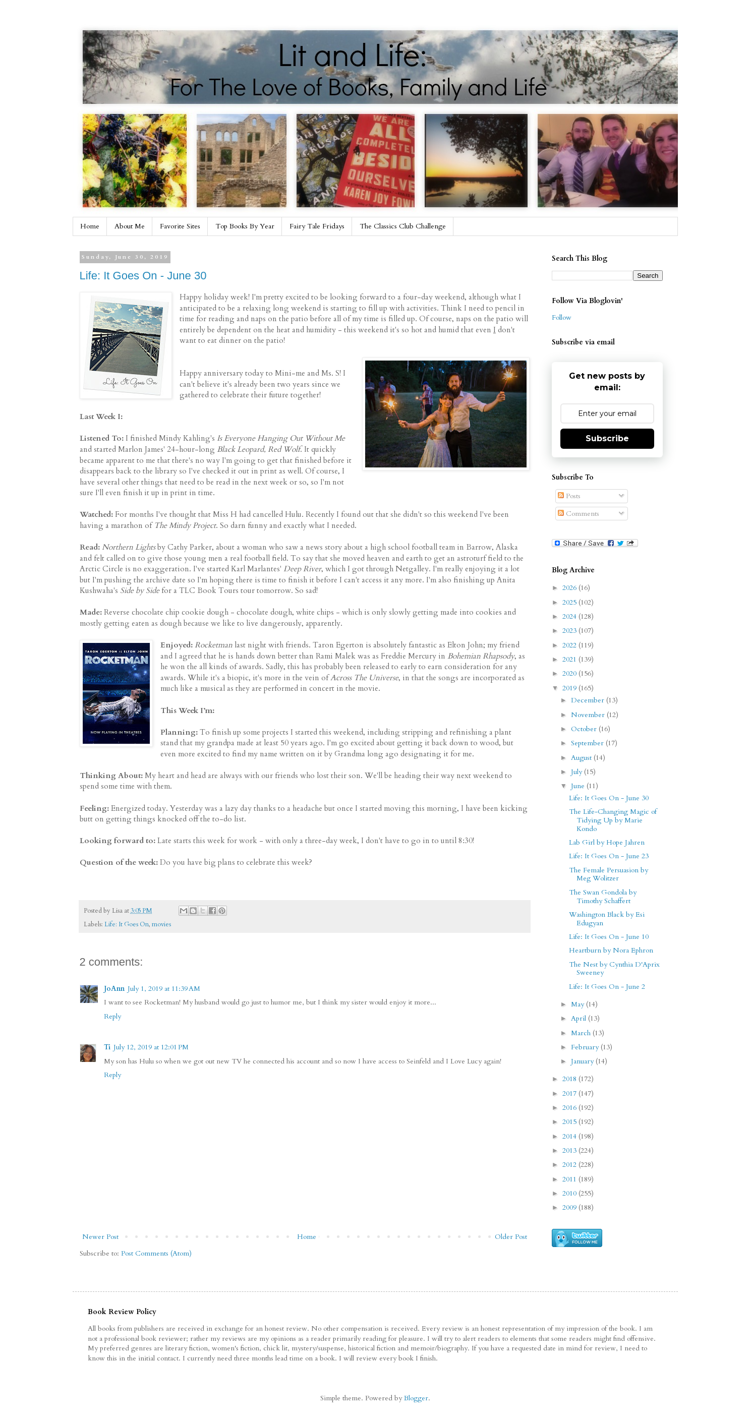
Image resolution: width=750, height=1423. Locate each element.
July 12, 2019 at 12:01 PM (151, 1047)
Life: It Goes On (126, 924)
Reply (112, 1016)
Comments (578, 513)
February (586, 1047)
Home (89, 226)
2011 (570, 1179)
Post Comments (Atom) (156, 1253)
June (579, 786)
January (583, 1061)
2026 (570, 587)
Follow (561, 317)
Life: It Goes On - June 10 (609, 936)
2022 (570, 645)
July (577, 772)
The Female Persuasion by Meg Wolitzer (608, 874)
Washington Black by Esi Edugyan (607, 919)
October (585, 729)
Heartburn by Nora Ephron (611, 950)
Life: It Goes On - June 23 (609, 856)
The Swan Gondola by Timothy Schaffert (603, 896)
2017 (570, 1093)
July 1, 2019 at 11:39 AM (164, 988)
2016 (570, 1107)
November (589, 715)
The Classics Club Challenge (403, 226)
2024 (570, 616)
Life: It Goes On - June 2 (607, 986)
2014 (570, 1136)
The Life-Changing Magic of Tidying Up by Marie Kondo (613, 820)
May (578, 1004)
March (582, 1033)
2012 (570, 1164)
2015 (570, 1121)
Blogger (416, 1398)
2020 (570, 673)
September (588, 743)
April (579, 1018)
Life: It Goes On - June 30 (143, 275)
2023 (570, 630)
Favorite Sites (180, 226)
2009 (570, 1207)
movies (161, 924)
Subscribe (607, 438)
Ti (107, 1047)
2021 (570, 659)
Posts (569, 496)
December (588, 700)
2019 (570, 688)
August (582, 757)
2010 (570, 1193)
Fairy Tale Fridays (317, 226)
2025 (570, 602)
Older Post (511, 1236)
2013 (570, 1150)
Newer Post (100, 1236)
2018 (570, 1079)
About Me (129, 226)
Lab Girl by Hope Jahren (607, 842)
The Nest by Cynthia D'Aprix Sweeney (614, 969)
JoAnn (114, 988)
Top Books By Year (244, 226)
